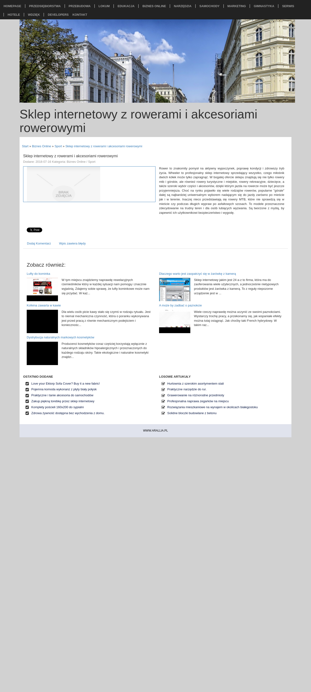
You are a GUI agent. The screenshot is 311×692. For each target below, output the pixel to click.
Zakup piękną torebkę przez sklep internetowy (62, 401)
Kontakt (80, 14)
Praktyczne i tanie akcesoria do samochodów (62, 395)
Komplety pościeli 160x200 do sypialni (57, 407)
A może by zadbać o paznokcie (180, 305)
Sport (58, 146)
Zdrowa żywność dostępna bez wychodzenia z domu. (67, 413)
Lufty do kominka (38, 273)
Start (25, 146)
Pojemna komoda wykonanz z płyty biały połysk (64, 389)
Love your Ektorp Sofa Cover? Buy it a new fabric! (65, 383)
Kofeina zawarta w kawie (44, 305)
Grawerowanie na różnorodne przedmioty (195, 395)
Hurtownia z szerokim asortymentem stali (195, 383)
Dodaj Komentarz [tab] (39, 243)
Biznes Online (41, 146)
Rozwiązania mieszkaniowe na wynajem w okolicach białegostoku (212, 407)
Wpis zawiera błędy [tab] (72, 243)
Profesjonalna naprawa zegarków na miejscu (198, 401)
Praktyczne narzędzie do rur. (187, 389)
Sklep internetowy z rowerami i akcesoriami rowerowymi (103, 146)
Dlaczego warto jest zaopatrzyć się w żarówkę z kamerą (197, 273)
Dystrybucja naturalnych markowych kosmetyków (60, 337)
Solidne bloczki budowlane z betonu (192, 413)
